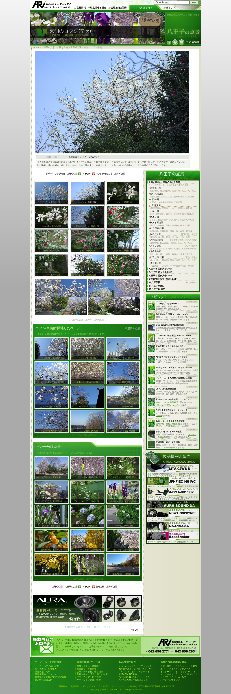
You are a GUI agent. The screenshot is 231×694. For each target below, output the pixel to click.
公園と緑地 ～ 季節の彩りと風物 (164, 182)
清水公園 (154, 217)
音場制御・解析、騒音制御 (168, 424)
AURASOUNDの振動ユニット (133, 679)
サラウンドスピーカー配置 (173, 677)
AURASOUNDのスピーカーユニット (136, 677)
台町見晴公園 (156, 193)
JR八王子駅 (173, 282)
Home (36, 47)
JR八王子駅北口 (156, 286)
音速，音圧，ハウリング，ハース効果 (178, 666)
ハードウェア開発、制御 (89, 679)
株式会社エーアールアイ (115, 686)
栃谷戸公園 (173, 234)
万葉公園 (154, 211)
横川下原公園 (156, 222)
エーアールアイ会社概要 (47, 666)
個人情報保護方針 (43, 679)
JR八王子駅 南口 (157, 289)
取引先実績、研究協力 (46, 669)
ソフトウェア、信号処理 (89, 677)
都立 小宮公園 (173, 257)
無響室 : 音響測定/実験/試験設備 (50, 677)
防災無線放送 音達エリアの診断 (92, 674)
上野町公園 (75, 47)
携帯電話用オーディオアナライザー (136, 669)
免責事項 (75, 686)
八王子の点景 (48, 47)
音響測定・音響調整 (86, 669)
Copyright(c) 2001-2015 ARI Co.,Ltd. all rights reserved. (115, 689)
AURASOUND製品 (128, 674)
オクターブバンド (169, 671)
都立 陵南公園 (157, 228)
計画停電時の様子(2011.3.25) (163, 279)
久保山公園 (155, 263)
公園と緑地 (62, 47)
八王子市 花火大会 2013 (160, 272)
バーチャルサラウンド (171, 679)
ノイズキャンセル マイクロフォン (135, 671)
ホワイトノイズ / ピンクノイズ (175, 669)
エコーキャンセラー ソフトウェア (135, 666)
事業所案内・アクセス (46, 674)
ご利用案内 (61, 686)
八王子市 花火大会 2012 (160, 275)
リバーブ (176, 405)
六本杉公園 (173, 245)
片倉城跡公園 (173, 240)
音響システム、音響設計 (89, 666)
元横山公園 (155, 251)
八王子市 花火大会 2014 (160, 268)
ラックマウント (188, 671)
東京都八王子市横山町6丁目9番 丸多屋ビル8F (152, 686)
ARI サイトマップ (91, 686)
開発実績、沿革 (42, 671)
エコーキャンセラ (169, 674)
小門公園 (154, 199)
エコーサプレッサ (189, 674)
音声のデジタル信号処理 (167, 402)
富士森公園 (155, 188)
